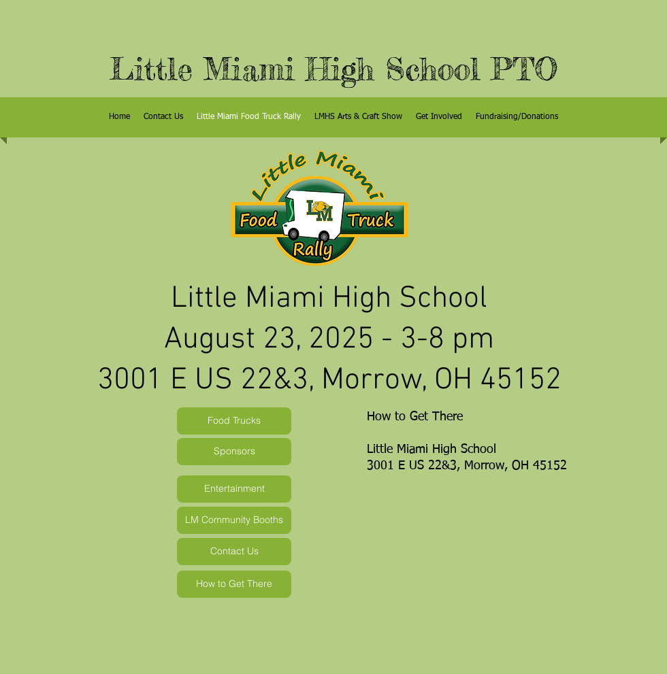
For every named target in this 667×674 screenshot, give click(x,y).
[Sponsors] (234, 451)
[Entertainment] (234, 489)
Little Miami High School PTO (334, 69)
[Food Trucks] (234, 421)
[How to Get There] (234, 584)
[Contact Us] (234, 551)
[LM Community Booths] (234, 520)
